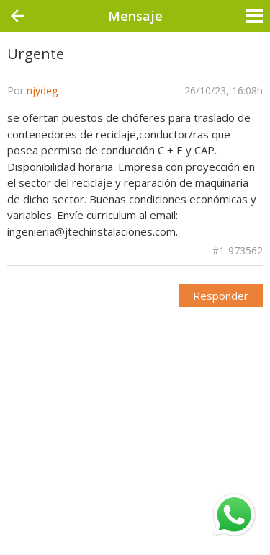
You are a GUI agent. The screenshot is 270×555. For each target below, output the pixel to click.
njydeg (42, 90)
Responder (220, 295)
